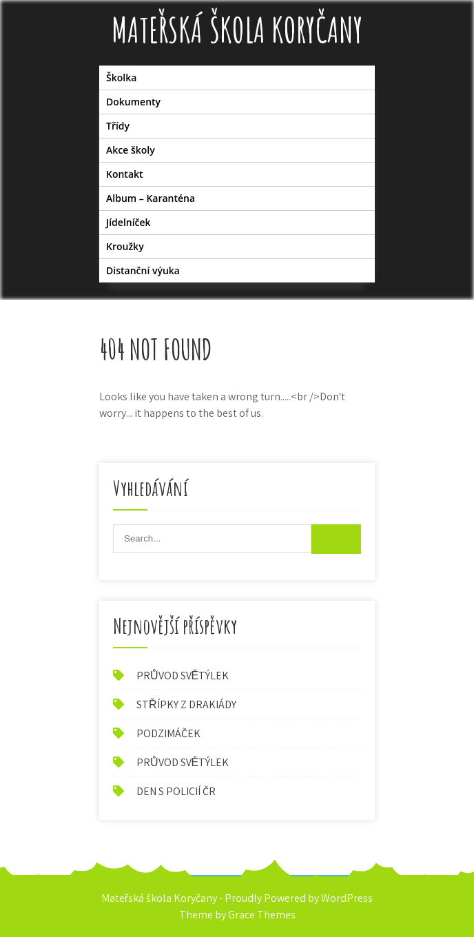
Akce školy (130, 149)
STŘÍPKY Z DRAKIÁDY (186, 704)
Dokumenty (133, 101)
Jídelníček (128, 222)
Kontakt (124, 174)
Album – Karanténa (150, 198)
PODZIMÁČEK (168, 733)
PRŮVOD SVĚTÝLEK (182, 675)
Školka (121, 77)
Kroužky (125, 246)
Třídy (118, 125)
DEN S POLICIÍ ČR (176, 791)
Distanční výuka (143, 270)
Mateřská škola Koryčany (237, 29)
